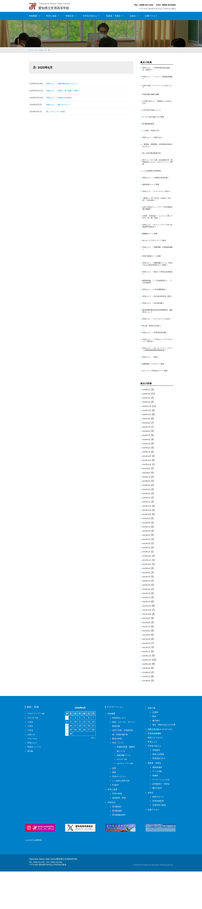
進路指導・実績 (120, 832)
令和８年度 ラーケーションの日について (156, 88)
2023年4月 (147, 574)
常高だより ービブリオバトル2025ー (155, 346)
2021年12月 (147, 640)
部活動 (30, 786)
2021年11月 (147, 645)
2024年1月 (147, 536)
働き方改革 (158, 831)
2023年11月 (147, 545)
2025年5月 (147, 470)
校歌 (114, 807)
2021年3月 (147, 678)
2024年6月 (147, 516)
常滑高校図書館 (156, 776)
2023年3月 (147, 578)
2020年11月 (147, 695)
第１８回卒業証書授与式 (153, 159)
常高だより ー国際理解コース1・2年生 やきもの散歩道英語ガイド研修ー (157, 283)
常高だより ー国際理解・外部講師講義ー (156, 265)
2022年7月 (147, 611)
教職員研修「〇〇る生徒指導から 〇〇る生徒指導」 (157, 303)
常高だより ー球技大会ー (154, 142)
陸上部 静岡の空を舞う (153, 355)
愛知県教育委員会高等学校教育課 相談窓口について (157, 337)
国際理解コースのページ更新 (154, 398)
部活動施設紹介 (120, 849)
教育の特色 (118, 773)
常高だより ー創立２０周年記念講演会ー (156, 294)
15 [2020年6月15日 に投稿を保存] (67, 760)
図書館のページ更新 (151, 250)
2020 (42, 50)
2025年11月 (147, 445)
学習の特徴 (118, 828)
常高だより (33, 777)
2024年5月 (147, 520)
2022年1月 (147, 636)
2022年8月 (147, 607)
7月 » (93, 772)
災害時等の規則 (160, 848)
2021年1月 (147, 686)
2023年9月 (147, 553)
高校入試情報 (159, 797)
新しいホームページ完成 (57, 111)
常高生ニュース (35, 781)
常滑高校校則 (159, 844)
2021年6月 (147, 665)
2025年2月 (147, 482)
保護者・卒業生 (113, 16)
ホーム (31, 50)
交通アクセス (151, 16)
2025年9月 (147, 453)
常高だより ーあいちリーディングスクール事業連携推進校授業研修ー (156, 381)
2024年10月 (147, 499)
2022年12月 (147, 591)
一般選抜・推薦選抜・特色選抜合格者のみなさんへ (156, 150)
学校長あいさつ (120, 752)
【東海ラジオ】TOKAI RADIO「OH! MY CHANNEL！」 (156, 212)
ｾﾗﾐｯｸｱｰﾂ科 (122, 794)
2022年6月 (147, 615)
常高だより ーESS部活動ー (155, 329)
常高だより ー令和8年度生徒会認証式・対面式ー (157, 69)
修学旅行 (157, 755)
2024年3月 (147, 528)
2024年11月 (147, 495)
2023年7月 (147, 561)
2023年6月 (147, 566)
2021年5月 (147, 669)
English (116, 819)
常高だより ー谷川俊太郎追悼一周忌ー (156, 320)
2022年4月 (147, 624)
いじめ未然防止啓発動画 (153, 178)
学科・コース (119, 777)
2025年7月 (147, 462)
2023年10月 (147, 549)
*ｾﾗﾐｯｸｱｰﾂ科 (33, 752)
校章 (114, 803)
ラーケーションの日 (162, 822)
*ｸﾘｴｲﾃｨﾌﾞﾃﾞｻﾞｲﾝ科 (37, 748)
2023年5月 (147, 570)
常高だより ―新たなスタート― (60, 104)
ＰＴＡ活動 (158, 814)
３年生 (30, 765)
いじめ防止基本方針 (122, 815)
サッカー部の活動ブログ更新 (154, 121)
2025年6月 (147, 466)
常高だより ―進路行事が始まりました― (64, 83)
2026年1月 (147, 437)
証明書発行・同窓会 (162, 827)
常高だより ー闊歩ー (152, 391)
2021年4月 (147, 674)
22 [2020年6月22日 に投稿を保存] (67, 764)
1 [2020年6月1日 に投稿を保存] (67, 752)
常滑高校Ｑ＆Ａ (160, 801)
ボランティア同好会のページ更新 (156, 405)
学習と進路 (51, 16)
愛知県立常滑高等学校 (56, 8)
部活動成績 (118, 845)
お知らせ (32, 769)
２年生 (30, 761)
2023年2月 (147, 582)
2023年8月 (147, 557)
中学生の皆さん (90, 16)
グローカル (33, 773)
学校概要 (33, 16)
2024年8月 (147, 507)
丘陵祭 (155, 747)
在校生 (133, 16)
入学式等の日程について (153, 113)
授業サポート (159, 839)
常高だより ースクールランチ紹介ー (156, 203)
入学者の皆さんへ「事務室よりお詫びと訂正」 (156, 105)
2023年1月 (147, 586)
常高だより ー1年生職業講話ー (156, 312)
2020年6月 (147, 715)
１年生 (30, 756)
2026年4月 (147, 424)
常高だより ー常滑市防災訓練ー (156, 362)
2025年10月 (147, 449)
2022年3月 (147, 628)
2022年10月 (147, 599)
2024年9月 (147, 503)
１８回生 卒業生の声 (152, 135)
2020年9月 (147, 703)
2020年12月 (147, 690)
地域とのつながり (157, 780)
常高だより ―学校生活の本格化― (61, 97)
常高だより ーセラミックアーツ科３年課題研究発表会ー (156, 241)
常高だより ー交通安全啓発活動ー (156, 186)
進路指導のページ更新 (152, 195)
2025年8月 (147, 457)
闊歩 (154, 751)
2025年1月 (147, 487)
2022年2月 (147, 632)
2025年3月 (147, 478)
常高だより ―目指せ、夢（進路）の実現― (65, 90)
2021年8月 (147, 657)
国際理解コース (125, 790)
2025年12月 (147, 441)
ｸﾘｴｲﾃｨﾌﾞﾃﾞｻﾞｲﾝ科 (126, 798)
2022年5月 (147, 620)
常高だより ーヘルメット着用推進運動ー (156, 78)
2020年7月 (147, 711)
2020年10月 (147, 699)
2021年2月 (147, 682)
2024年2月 (147, 532)
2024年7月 (147, 512)
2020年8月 (147, 707)
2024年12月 (147, 491)
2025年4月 (147, 474)
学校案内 (157, 793)
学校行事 (152, 742)
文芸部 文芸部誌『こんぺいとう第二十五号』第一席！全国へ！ (156, 232)
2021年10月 (147, 649)
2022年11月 (147, 595)
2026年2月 (147, 432)
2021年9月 (147, 653)
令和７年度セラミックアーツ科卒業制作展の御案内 (156, 222)
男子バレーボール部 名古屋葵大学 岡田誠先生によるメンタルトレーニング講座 (156, 168)
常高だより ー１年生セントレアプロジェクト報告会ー (156, 370)
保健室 (155, 818)
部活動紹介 (118, 841)
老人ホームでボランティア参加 (155, 257)
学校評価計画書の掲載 (152, 97)
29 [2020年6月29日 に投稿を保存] (67, 768)
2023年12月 (147, 541)
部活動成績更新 (149, 128)
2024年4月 (147, 524)
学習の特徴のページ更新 (153, 274)
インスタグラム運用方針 (35, 877)
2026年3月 (147, 428)
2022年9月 (147, 603)
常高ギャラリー (120, 811)
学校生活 (69, 16)
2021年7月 (147, 661)
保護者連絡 (158, 810)
